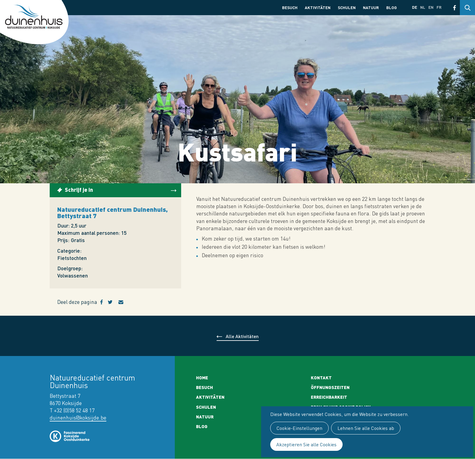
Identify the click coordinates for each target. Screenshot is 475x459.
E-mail (124, 302)
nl (422, 7)
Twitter (113, 302)
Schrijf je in (79, 189)
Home (202, 377)
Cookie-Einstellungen (299, 428)
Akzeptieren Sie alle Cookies (306, 444)
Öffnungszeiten (330, 387)
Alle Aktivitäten (242, 336)
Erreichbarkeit (329, 397)
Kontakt (321, 377)
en (430, 7)
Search (467, 7)
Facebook (454, 7)
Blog (391, 7)
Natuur (371, 7)
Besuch (289, 7)
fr (439, 7)
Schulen (347, 7)
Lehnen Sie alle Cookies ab (365, 428)
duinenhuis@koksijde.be (78, 417)
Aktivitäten (318, 7)
